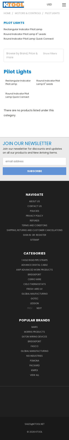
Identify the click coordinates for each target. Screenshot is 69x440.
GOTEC (34, 298)
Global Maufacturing (35, 293)
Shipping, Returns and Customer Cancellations (35, 230)
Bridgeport (34, 274)
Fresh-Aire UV (34, 288)
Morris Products (34, 331)
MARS (34, 327)
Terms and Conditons (34, 225)
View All (34, 375)
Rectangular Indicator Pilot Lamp (23, 29)
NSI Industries (34, 355)
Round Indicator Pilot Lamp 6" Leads (25, 34)
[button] (33, 55)
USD (50, 4)
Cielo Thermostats (34, 284)
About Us (34, 201)
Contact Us (34, 206)
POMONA (34, 360)
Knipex (34, 370)
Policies (34, 211)
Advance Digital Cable (34, 264)
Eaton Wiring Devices (34, 336)
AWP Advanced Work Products (34, 269)
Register (41, 235)
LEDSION (34, 303)
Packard (34, 365)
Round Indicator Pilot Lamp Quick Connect (29, 38)
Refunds (34, 220)
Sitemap (34, 239)
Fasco (34, 346)
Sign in (27, 235)
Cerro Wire (34, 279)
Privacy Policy (34, 215)
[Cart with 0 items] (58, 4)
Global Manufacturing (34, 351)
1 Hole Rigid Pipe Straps (35, 260)
